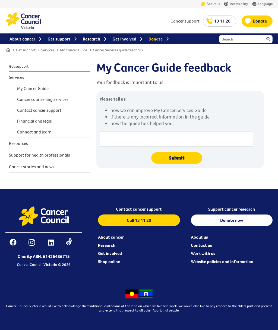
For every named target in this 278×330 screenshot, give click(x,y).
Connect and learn (34, 132)
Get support (26, 50)
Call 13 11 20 (139, 220)
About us (210, 4)
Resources (18, 143)
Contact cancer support (39, 110)
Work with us (203, 253)
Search (268, 39)
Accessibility (236, 4)
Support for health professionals (39, 155)
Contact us (201, 245)
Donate (260, 21)
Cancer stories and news (31, 166)
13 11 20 (222, 21)
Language (262, 4)
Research (106, 245)
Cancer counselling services (42, 99)
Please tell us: (113, 99)
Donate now (231, 220)
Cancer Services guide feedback (118, 50)
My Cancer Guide (73, 50)
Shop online (109, 261)
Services (47, 50)
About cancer (111, 237)
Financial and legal (34, 121)
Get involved (110, 253)
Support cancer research (231, 209)
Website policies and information (222, 261)
